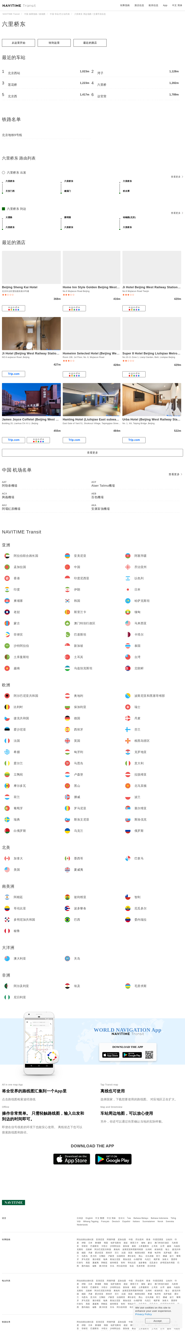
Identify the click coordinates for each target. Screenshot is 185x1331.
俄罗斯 (157, 1259)
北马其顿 (149, 1256)
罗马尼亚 (86, 1259)
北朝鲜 (89, 1249)
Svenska (170, 1221)
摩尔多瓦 (132, 1256)
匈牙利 (158, 1253)
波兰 (172, 1256)
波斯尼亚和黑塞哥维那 (132, 1249)
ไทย (129, 1218)
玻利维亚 (114, 1263)
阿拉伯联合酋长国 (85, 1239)
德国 (84, 1253)
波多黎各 (143, 1263)
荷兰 (158, 1256)
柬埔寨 (98, 1243)
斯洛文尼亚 (115, 1259)
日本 (90, 1243)
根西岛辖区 (140, 1253)
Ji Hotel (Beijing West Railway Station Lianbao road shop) (45, 353)
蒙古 (150, 1243)
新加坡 (126, 1246)
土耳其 (154, 1246)
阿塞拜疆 (111, 1239)
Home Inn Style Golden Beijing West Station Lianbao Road (106, 287)
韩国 (106, 1243)
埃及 (132, 1266)
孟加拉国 (122, 1239)
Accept (158, 1320)
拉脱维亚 (121, 1256)
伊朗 (84, 1243)
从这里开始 (18, 42)
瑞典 (105, 1259)
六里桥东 (14, 24)
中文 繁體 (99, 1218)
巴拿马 (80, 1263)
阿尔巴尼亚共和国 (102, 1249)
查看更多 (177, 176)
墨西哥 (174, 1259)
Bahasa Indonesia (159, 1218)
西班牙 (109, 1253)
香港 (148, 1239)
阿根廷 (104, 1263)
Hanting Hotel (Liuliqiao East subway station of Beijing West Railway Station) (120, 419)
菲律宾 (85, 1246)
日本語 (80, 1218)
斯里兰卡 (134, 1243)
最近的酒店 (90, 42)
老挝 (126, 1243)
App (165, 5)
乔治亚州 (139, 1239)
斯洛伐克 (127, 1259)
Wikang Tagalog (90, 1221)
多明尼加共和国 (167, 1263)
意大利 (93, 1256)
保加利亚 (158, 1249)
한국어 (121, 1218)
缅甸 (143, 1243)
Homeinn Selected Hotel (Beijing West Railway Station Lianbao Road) (114, 353)
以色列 (169, 1239)
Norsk (160, 1221)
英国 (130, 1253)
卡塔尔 (104, 1246)
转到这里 (54, 42)
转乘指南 (125, 5)
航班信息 (153, 5)
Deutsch (116, 1221)
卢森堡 (111, 1256)
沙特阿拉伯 (115, 1246)
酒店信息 (139, 5)
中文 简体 (111, 1218)
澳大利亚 (103, 1266)
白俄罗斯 (138, 1259)
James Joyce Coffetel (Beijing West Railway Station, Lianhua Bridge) (53, 419)
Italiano (136, 1221)
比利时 (149, 1249)
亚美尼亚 (100, 1239)
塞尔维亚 (96, 1259)
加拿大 (165, 1259)
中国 (131, 1239)
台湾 (162, 1246)
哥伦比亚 (132, 1263)
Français (105, 1221)
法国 (123, 1253)
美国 (88, 1263)
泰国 (134, 1246)
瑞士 (167, 1249)
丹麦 (90, 1253)
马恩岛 (85, 1256)
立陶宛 (102, 1256)
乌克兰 (148, 1259)
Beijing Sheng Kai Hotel (19, 287)
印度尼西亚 (158, 1239)
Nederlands (82, 1225)
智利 (123, 1263)
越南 (169, 1246)
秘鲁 (94, 1266)
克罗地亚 (168, 1253)
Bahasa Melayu (141, 1218)
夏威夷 (95, 1263)
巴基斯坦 (94, 1246)
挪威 (165, 1256)
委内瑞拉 (86, 1266)
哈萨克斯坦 (116, 1243)
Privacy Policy (143, 1314)
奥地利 (117, 1249)
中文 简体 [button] (177, 5)
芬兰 (117, 1253)
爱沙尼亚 (99, 1253)
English (89, 1218)
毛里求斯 (140, 1266)
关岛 (112, 1266)
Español (126, 1221)
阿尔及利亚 (122, 1266)
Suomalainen (149, 1221)
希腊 (150, 1253)
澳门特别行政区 (162, 1243)
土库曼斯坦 (144, 1246)
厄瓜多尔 (153, 1263)
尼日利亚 (151, 1266)
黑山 (141, 1256)
